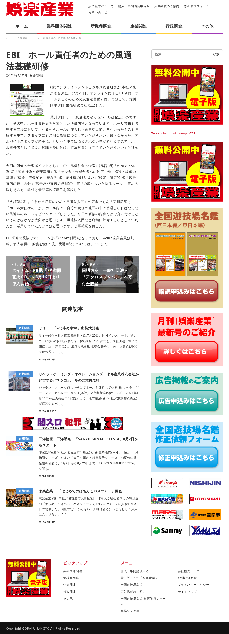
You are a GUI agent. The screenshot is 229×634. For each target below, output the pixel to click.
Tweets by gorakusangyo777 (173, 133)
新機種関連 (71, 578)
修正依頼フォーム (196, 6)
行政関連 (69, 592)
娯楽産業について (101, 6)
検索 (216, 54)
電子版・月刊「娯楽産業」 (139, 578)
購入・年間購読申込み (134, 6)
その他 (68, 598)
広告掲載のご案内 (166, 6)
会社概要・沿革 (189, 571)
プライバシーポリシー (193, 585)
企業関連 (38, 75)
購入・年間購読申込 (135, 571)
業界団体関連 (72, 571)
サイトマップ (187, 592)
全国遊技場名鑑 (132, 585)
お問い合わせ (97, 12)
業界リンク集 (130, 611)
